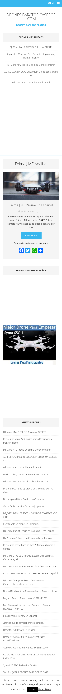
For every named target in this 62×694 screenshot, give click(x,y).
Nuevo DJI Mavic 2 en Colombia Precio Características (30, 591)
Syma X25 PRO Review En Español (20, 665)
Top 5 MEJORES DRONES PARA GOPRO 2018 (25, 672)
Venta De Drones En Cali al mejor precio (23, 506)
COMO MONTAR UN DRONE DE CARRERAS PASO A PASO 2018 (29, 656)
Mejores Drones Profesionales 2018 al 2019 (25, 598)
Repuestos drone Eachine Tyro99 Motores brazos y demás (29, 546)
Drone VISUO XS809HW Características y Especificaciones (23, 638)
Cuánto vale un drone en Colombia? (21, 523)
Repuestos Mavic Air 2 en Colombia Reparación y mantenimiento (31, 56)
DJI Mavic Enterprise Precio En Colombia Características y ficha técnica (23, 582)
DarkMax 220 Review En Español (19, 629)
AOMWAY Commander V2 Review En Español (25, 647)
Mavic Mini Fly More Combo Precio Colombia (25, 474)
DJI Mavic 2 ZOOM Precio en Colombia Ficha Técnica (29, 566)
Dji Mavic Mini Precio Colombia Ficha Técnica (25, 481)
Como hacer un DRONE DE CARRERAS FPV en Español (30, 573)
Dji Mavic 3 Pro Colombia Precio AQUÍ (31, 82)
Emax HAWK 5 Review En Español (20, 615)
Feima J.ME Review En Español (31, 205)
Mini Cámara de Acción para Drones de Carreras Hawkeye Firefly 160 (27, 607)
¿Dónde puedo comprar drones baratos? (23, 622)
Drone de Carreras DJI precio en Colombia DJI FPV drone (28, 490)
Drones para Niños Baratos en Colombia (23, 499)
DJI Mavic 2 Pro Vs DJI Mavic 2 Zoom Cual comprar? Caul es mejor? (28, 557)
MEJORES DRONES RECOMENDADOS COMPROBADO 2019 (30, 515)
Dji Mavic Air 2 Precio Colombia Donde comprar (31, 64)
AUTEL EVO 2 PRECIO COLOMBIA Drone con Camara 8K (31, 73)
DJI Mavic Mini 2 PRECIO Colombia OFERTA (31, 47)
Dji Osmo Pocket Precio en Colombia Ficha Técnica (28, 530)
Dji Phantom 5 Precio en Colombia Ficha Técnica (27, 538)
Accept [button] (32, 689)
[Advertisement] (31, 122)
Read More (31, 235)
